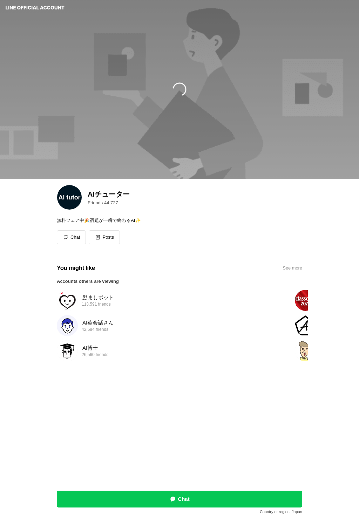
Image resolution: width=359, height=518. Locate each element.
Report (157, 459)
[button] (104, 237)
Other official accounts (188, 459)
